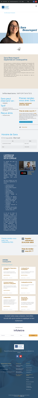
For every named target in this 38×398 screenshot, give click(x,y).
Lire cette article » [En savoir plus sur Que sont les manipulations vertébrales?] (24, 306)
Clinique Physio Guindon (6, 363)
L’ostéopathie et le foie (26, 282)
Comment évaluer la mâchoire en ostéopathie (9, 283)
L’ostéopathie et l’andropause (25, 269)
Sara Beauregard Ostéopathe (19, 375)
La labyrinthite (6, 297)
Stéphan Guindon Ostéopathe (19, 366)
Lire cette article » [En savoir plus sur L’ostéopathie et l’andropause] (24, 275)
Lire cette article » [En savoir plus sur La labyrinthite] (6, 306)
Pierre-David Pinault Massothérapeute (20, 369)
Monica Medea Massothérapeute (19, 372)
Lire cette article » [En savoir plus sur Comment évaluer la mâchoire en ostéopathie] (6, 290)
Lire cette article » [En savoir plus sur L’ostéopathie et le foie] (24, 288)
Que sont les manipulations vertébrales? (24, 299)
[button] (28, 1)
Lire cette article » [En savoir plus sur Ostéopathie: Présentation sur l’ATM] (6, 275)
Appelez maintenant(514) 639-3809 (25, 104)
